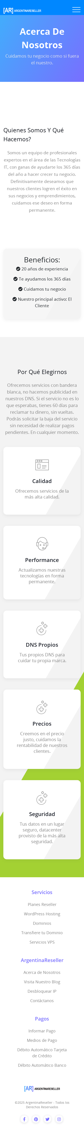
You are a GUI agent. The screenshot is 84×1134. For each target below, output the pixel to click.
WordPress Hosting (42, 913)
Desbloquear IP (42, 991)
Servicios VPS (42, 942)
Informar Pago (42, 1031)
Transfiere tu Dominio (42, 932)
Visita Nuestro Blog (42, 981)
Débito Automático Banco (42, 1065)
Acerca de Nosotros (42, 972)
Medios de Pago (42, 1040)
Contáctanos (42, 1000)
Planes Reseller (42, 904)
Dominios (42, 923)
